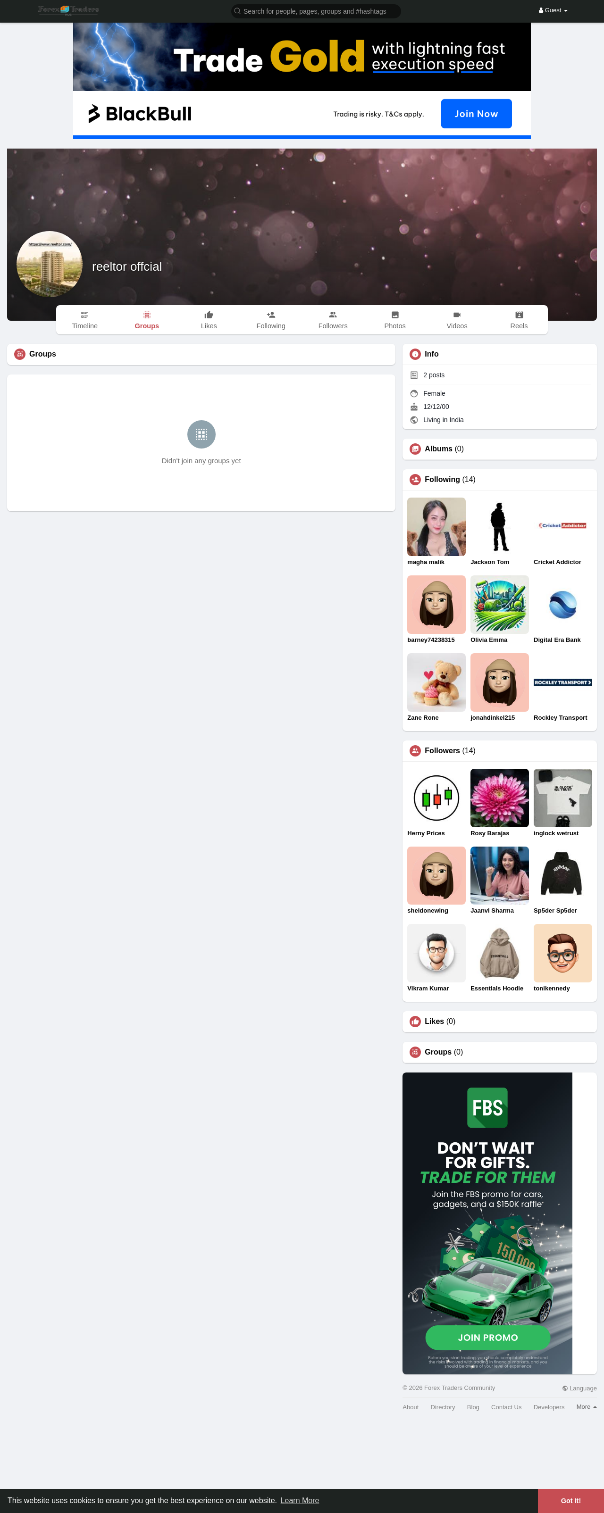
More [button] (587, 1406)
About (411, 1407)
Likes (434, 1021)
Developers (549, 1407)
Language (579, 1388)
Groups (438, 1052)
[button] (316, 10)
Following (442, 479)
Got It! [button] (571, 1501)
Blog (473, 1407)
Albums (439, 449)
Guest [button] (553, 10)
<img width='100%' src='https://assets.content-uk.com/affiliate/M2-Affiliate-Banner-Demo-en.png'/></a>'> (302, 1465)
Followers (442, 751)
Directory (443, 1407)
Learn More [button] (300, 1500)
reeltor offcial (127, 266)
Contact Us (506, 1407)
